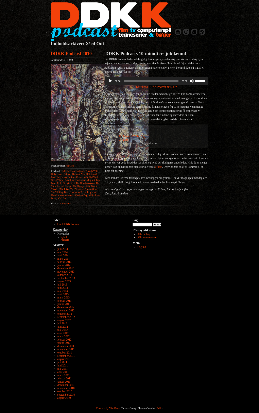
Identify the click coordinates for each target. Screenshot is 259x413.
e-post (158, 166)
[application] (156, 81)
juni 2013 (62, 287)
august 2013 (64, 281)
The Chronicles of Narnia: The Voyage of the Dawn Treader (75, 186)
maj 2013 (62, 291)
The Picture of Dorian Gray (83, 189)
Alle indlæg (143, 234)
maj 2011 (62, 368)
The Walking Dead (60, 192)
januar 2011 (63, 381)
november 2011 (65, 349)
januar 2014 (64, 265)
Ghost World (57, 180)
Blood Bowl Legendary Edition (74, 175)
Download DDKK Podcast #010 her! (156, 86)
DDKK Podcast (111, 22)
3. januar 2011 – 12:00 (62, 59)
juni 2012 (62, 326)
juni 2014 (62, 249)
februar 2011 (64, 378)
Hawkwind (80, 180)
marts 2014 (63, 258)
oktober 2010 (64, 391)
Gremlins (69, 180)
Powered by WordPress (108, 408)
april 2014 (63, 255)
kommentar (61, 203)
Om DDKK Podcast (68, 224)
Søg (135, 220)
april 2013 (63, 294)
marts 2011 (63, 375)
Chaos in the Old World (87, 177)
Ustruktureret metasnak (62, 195)
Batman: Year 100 (81, 174)
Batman (67, 174)
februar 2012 (64, 339)
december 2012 (65, 307)
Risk (59, 183)
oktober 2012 (64, 313)
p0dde (159, 408)
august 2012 (64, 320)
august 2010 (64, 397)
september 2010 (66, 394)
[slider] (151, 81)
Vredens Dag (81, 195)
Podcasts (70, 165)
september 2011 (66, 355)
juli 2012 (62, 323)
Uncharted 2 (76, 192)
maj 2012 (62, 329)
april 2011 (63, 372)
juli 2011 (62, 362)
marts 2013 (63, 297)
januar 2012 (64, 342)
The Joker (64, 189)
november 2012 (66, 310)
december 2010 (65, 384)
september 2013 (66, 278)
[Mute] (192, 81)
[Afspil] (110, 81)
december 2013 (65, 268)
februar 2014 (64, 261)
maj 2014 (62, 252)
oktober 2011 (64, 352)
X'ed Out (62, 198)
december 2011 (65, 346)
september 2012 (66, 317)
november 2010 (66, 388)
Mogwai (91, 180)
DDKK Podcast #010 (71, 53)
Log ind (141, 246)
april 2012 (63, 333)
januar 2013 (64, 304)
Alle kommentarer (147, 237)
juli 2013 (62, 284)
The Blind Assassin (85, 183)
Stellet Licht (69, 183)
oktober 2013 (64, 274)
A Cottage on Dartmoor (73, 171)
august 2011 (64, 359)
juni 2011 (62, 365)
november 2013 (66, 271)
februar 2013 (64, 300)
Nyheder (65, 237)
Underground (90, 192)
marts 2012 (63, 336)
